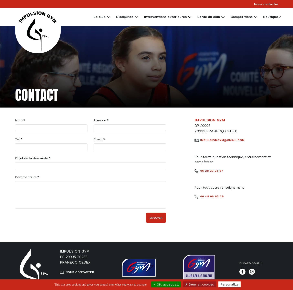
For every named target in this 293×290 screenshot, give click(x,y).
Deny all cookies (199, 284)
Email (99, 139)
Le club (100, 17)
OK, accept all (166, 284)
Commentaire (27, 177)
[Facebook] (242, 271)
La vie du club (208, 17)
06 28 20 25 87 (211, 170)
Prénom (101, 120)
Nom (20, 120)
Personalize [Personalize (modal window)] (229, 284)
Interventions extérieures (165, 17)
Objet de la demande (33, 158)
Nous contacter (266, 4)
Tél (18, 139)
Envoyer (156, 217)
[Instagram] (252, 271)
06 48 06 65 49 (212, 196)
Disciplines (125, 17)
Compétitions (242, 17)
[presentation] (46, 220)
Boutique (270, 17)
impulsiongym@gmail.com (222, 140)
